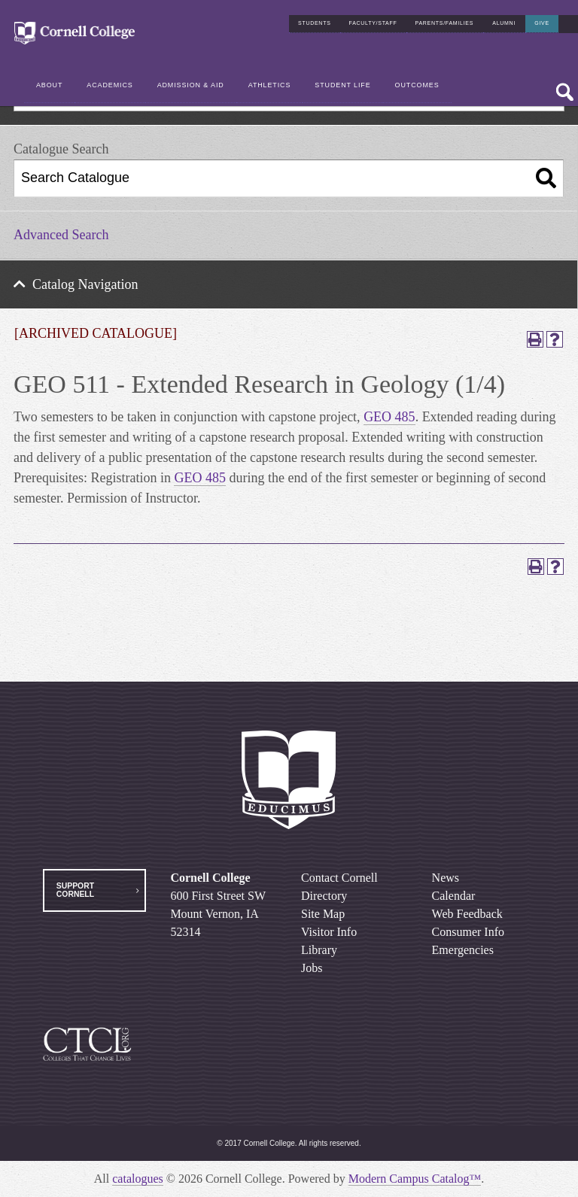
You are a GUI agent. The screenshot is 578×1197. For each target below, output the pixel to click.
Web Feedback (467, 913)
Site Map (323, 913)
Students (314, 23)
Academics (109, 85)
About (49, 85)
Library (319, 949)
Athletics (269, 85)
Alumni (504, 23)
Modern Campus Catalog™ (415, 1178)
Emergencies (463, 949)
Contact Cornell (339, 877)
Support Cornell (75, 890)
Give (541, 23)
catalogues (137, 1178)
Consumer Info (468, 931)
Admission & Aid (190, 85)
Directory (324, 895)
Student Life (342, 85)
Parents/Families (444, 23)
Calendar (454, 895)
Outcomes (417, 85)
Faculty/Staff (373, 23)
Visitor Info (329, 931)
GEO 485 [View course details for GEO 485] (389, 416)
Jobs (311, 968)
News (445, 877)
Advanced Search (61, 234)
